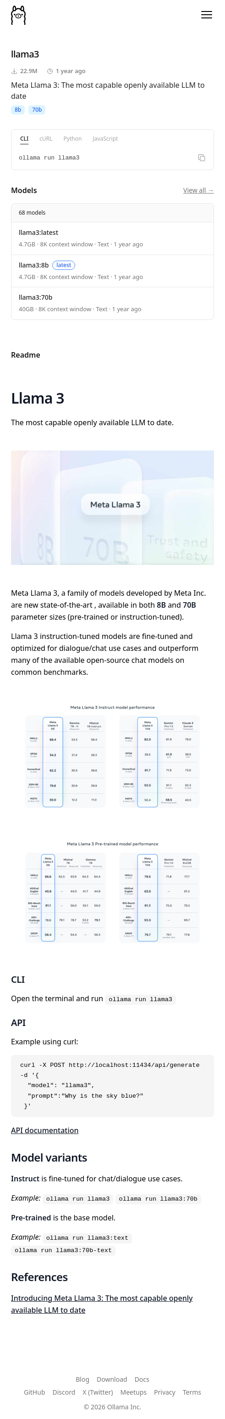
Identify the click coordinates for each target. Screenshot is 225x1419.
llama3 (25, 54)
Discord (64, 1392)
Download (112, 1379)
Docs (142, 1379)
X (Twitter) (97, 1392)
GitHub (34, 1392)
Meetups (134, 1392)
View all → (198, 190)
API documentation (45, 1130)
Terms (192, 1392)
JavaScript (105, 138)
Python (73, 138)
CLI (24, 138)
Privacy (165, 1392)
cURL (45, 138)
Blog (82, 1379)
